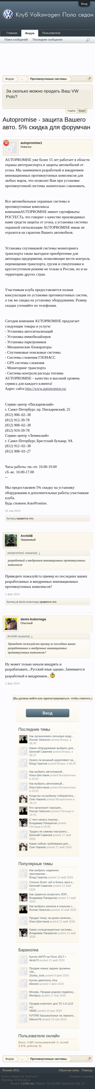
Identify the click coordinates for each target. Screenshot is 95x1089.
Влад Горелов (38, 763)
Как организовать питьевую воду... (51, 736)
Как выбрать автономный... (46, 771)
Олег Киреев (37, 799)
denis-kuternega (29, 601)
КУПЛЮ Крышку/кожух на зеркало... (52, 1015)
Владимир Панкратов (43, 823)
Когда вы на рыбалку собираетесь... (52, 795)
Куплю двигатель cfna (43, 980)
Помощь (87, 1070)
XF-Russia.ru (22, 1079)
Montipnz (35, 995)
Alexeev (34, 983)
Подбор (71, 111)
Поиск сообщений (16, 39)
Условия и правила (81, 1076)
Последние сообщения (47, 39)
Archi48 (27, 536)
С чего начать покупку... (44, 819)
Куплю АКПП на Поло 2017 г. (47, 956)
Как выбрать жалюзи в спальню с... (52, 906)
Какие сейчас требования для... (49, 843)
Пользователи (51, 32)
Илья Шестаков (39, 775)
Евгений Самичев (40, 751)
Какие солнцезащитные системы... (51, 929)
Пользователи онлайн (39, 1036)
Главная (12, 32)
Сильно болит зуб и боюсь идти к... (52, 882)
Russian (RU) (11, 1070)
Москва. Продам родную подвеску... (52, 991)
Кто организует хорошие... (46, 807)
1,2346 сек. (28, 1083)
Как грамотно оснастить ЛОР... (49, 894)
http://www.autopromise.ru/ (45, 389)
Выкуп (82, 110)
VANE (33, 1010)
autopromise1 (31, 143)
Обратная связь (69, 1070)
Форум (29, 33)
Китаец (11, 518)
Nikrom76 (35, 1019)
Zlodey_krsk (36, 975)
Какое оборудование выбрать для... (52, 748)
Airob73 (34, 960)
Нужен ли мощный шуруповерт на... (52, 759)
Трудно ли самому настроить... (49, 831)
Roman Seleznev (40, 739)
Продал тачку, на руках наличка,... (51, 917)
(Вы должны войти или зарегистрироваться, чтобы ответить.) (52, 698)
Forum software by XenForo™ (20, 1076)
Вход (84, 3)
